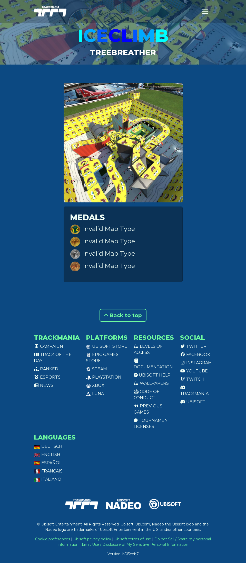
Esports (47, 377)
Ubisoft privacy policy (92, 539)
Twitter (193, 346)
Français (48, 471)
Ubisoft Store (106, 346)
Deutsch (48, 446)
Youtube (194, 371)
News (43, 385)
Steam (96, 369)
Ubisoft (192, 401)
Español (48, 462)
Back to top (123, 315)
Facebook (195, 354)
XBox (95, 385)
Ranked (46, 369)
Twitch (192, 379)
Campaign (48, 346)
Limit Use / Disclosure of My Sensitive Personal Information (135, 544)
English (47, 454)
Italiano (47, 479)
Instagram (196, 362)
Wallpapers (151, 383)
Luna (95, 393)
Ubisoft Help (152, 375)
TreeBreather (123, 52)
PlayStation (103, 377)
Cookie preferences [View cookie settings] (53, 539)
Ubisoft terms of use (133, 539)
